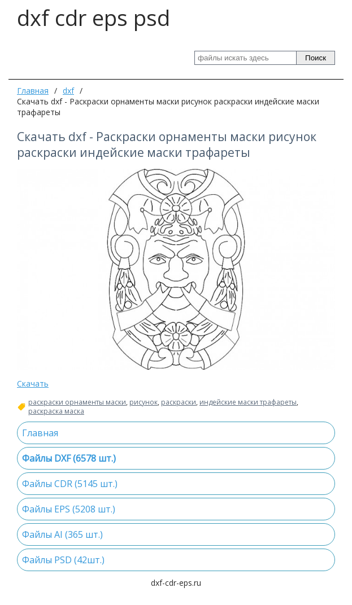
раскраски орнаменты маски (77, 402)
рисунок (143, 402)
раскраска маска (56, 411)
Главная (33, 90)
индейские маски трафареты (248, 402)
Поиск (315, 58)
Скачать (33, 383)
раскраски (178, 402)
